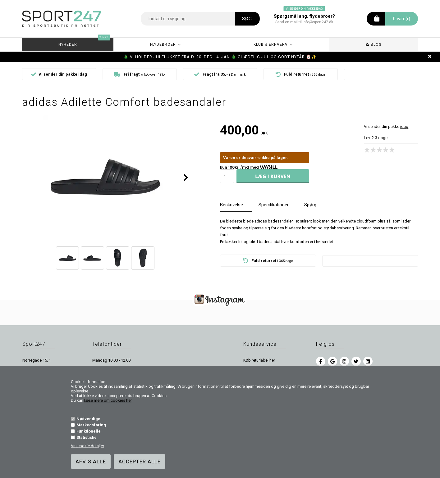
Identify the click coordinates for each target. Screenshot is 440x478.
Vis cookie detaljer (87, 445)
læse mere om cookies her (107, 400)
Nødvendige (88, 418)
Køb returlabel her (259, 360)
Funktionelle (88, 431)
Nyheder (84, 42)
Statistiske (86, 437)
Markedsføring (91, 425)
